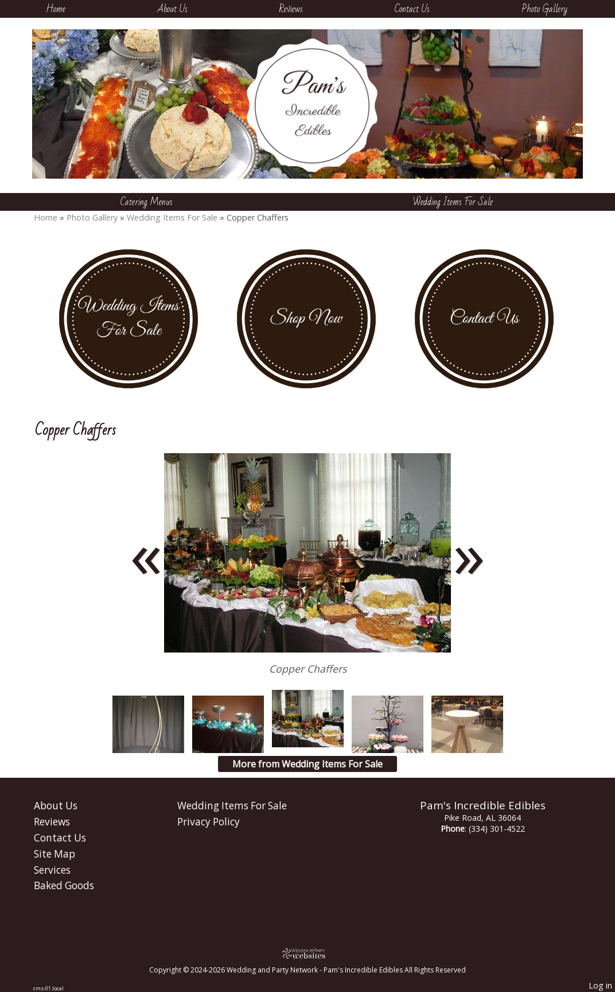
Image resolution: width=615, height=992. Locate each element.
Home (55, 9)
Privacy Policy (208, 821)
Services (52, 870)
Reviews (291, 9)
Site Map (54, 853)
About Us (172, 9)
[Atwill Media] (307, 953)
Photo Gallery (544, 9)
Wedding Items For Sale (453, 202)
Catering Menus (146, 202)
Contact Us (412, 9)
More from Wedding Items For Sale (307, 764)
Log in (600, 985)
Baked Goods (64, 885)
